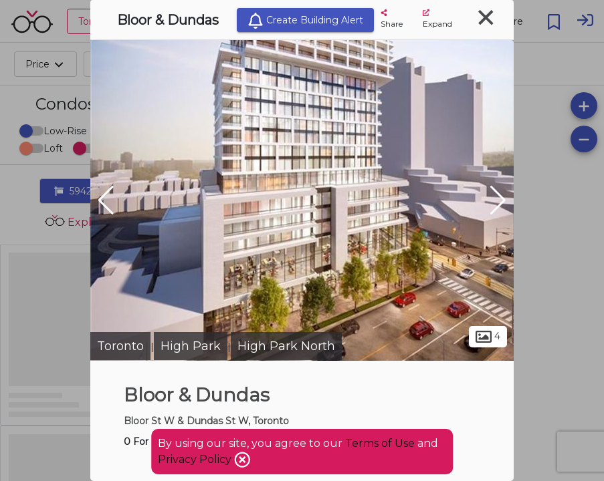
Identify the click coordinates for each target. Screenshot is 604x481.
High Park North (286, 346)
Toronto (120, 346)
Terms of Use (380, 443)
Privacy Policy (196, 459)
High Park (191, 346)
